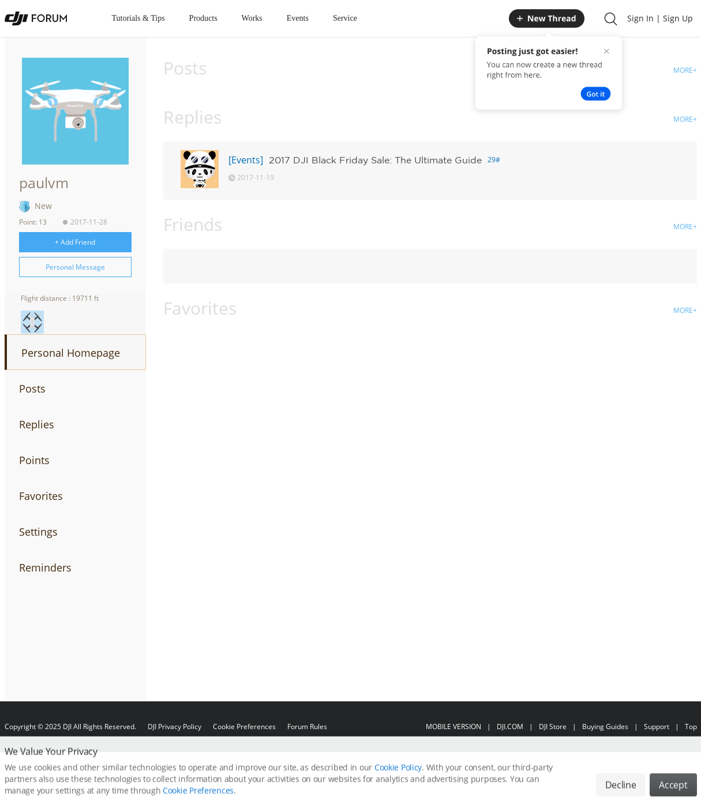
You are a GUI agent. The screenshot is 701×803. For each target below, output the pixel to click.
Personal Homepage (70, 353)
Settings (38, 532)
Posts (32, 388)
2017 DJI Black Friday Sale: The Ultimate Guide (375, 160)
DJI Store (553, 726)
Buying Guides (605, 726)
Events (298, 18)
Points (34, 460)
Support (656, 726)
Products (203, 18)
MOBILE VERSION (453, 726)
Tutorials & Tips (138, 18)
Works (252, 18)
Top (691, 726)
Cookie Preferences (244, 726)
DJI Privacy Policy (174, 726)
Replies (36, 424)
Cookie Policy (398, 780)
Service (345, 18)
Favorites (41, 496)
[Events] (245, 160)
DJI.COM (510, 726)
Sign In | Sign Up (660, 18)
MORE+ (685, 70)
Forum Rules (307, 726)
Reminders (45, 567)
